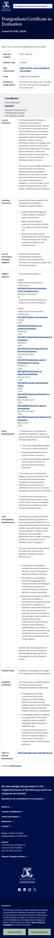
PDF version (16, 765)
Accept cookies (14, 932)
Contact (5, 826)
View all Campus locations (13, 856)
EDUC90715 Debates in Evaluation (33, 317)
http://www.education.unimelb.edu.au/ (35, 752)
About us (5, 806)
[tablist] (32, 6)
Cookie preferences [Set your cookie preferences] (39, 932)
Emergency (6, 905)
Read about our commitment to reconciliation (22, 798)
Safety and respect (10, 816)
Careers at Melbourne (11, 811)
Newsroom (7, 821)
